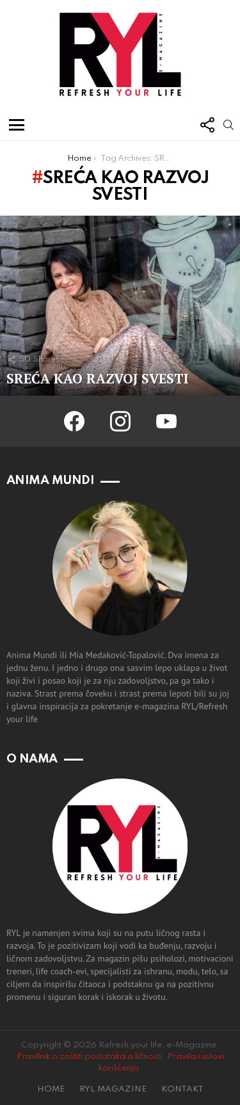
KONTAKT (182, 1089)
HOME (51, 1089)
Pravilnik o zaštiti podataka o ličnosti (89, 1057)
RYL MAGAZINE (113, 1089)
